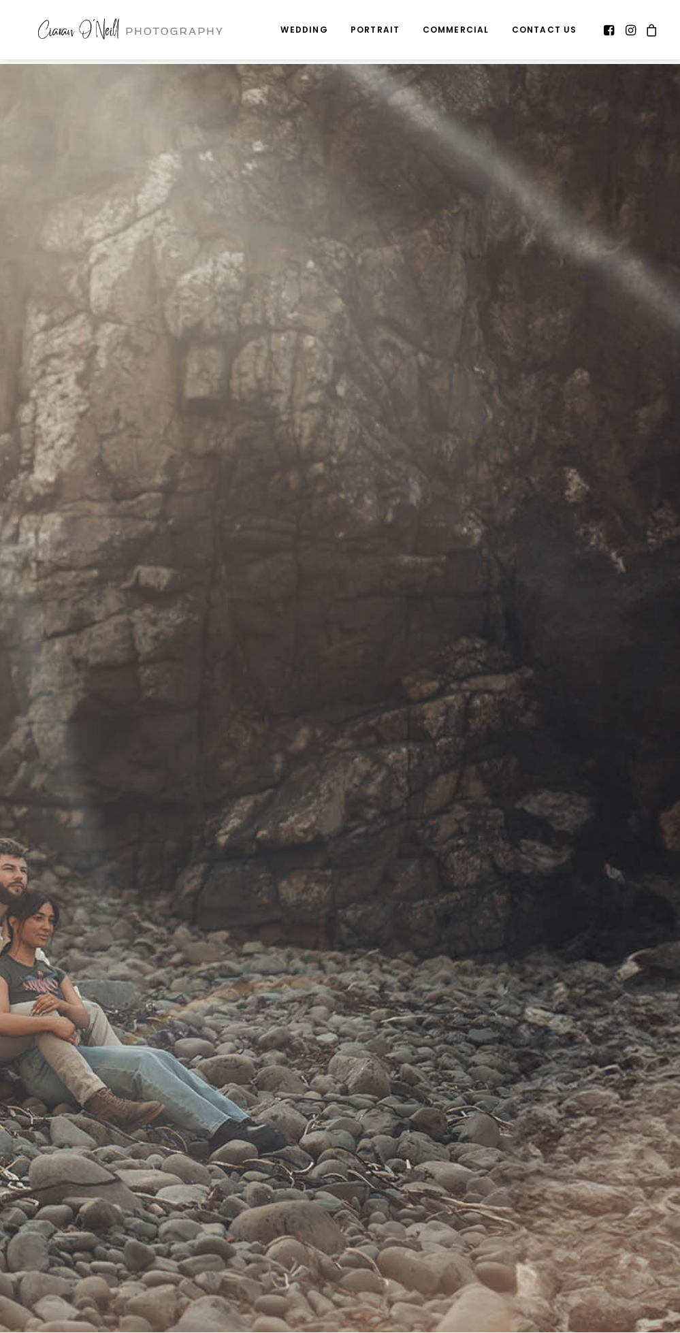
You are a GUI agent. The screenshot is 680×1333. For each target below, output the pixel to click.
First (30, 1236)
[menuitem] (304, 32)
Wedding (303, 31)
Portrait (375, 31)
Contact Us (544, 31)
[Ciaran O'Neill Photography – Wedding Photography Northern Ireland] (133, 32)
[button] (610, 32)
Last (352, 1236)
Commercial (456, 31)
